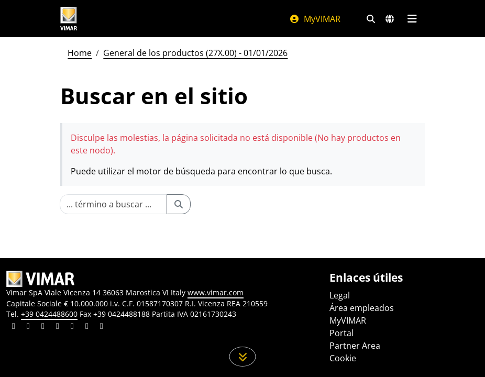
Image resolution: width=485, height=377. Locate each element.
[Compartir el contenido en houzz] (87, 327)
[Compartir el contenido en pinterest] (43, 327)
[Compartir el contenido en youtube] (72, 327)
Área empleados (361, 308)
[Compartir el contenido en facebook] (28, 327)
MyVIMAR (314, 19)
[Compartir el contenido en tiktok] (101, 327)
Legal (339, 295)
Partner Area (354, 345)
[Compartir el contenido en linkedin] (13, 327)
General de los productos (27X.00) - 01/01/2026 (195, 53)
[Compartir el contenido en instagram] (57, 327)
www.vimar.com (216, 292)
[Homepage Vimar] (68, 18)
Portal (341, 333)
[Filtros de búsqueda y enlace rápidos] (371, 19)
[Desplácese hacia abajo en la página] (242, 357)
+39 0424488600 (49, 314)
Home (80, 53)
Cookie (342, 358)
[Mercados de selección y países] (389, 19)
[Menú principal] (412, 19)
